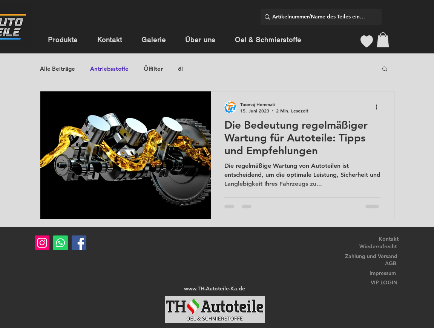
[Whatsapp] (60, 242)
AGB (390, 263)
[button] (383, 39)
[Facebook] (79, 242)
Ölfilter (153, 68)
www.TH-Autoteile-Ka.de (214, 288)
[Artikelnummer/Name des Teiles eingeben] (319, 17)
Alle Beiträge (57, 68)
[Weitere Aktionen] (379, 107)
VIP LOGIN (384, 282)
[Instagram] (42, 242)
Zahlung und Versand (371, 256)
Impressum (383, 273)
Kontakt (389, 238)
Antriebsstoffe (109, 68)
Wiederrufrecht (378, 246)
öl (180, 68)
